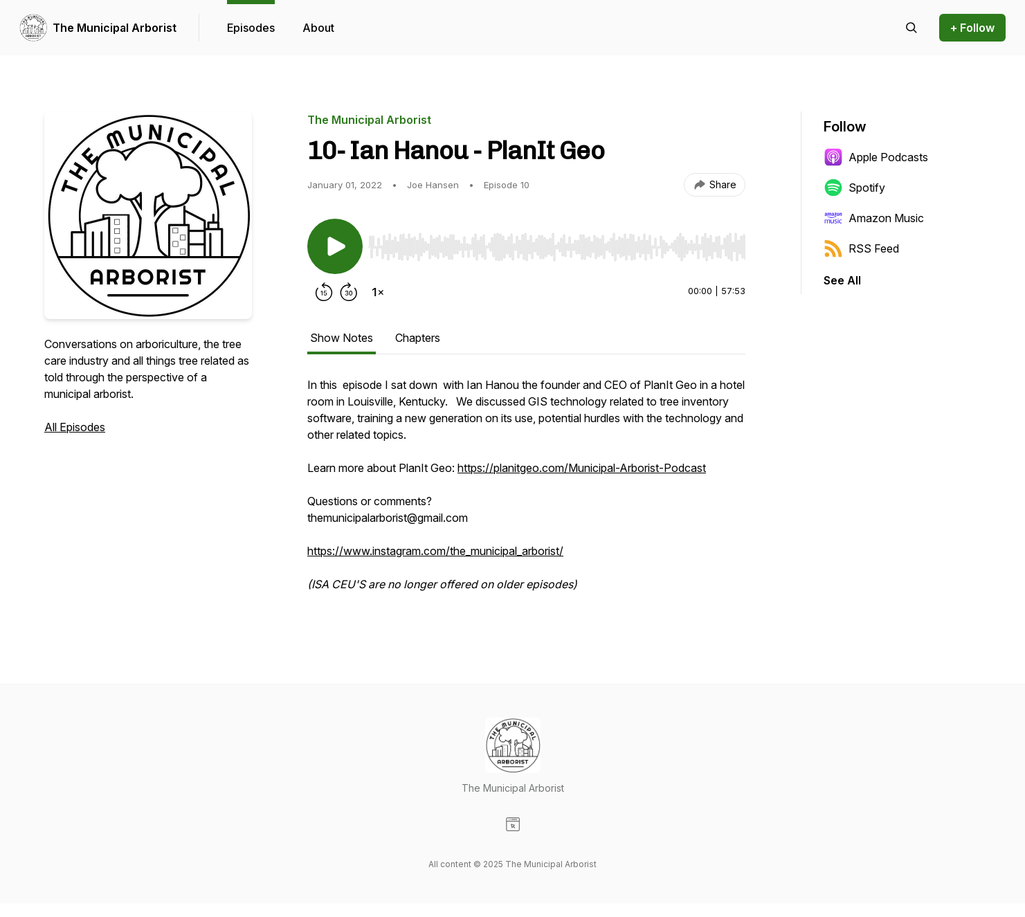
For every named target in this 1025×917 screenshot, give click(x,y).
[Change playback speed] (378, 292)
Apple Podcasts (876, 157)
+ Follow (972, 28)
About (318, 28)
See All (842, 280)
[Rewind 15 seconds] (324, 292)
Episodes (251, 28)
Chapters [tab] (417, 338)
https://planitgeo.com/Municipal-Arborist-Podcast (581, 468)
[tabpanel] (526, 491)
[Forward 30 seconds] (349, 292)
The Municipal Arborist (114, 28)
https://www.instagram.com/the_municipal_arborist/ (435, 551)
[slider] (556, 247)
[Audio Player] (556, 243)
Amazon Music (874, 218)
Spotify (854, 187)
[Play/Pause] (335, 246)
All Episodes (74, 427)
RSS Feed (861, 248)
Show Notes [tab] (341, 338)
